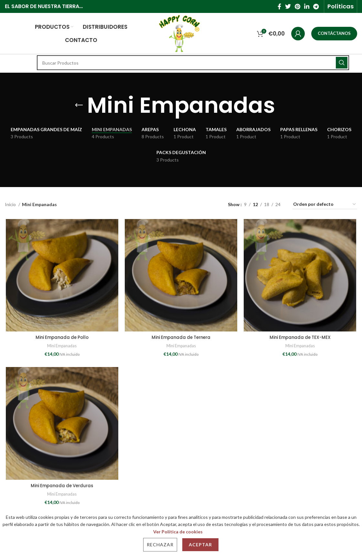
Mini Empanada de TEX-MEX (301, 338)
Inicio (11, 204)
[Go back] (79, 105)
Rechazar (160, 544)
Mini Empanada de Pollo (61, 338)
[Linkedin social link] (306, 6)
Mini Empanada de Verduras (61, 486)
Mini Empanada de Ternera (181, 338)
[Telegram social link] (316, 6)
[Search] (193, 62)
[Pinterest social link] (297, 6)
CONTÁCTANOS (334, 33)
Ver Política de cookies (178, 531)
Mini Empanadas (61, 346)
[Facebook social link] (279, 6)
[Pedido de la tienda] (325, 204)
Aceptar (200, 544)
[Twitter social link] (288, 6)
